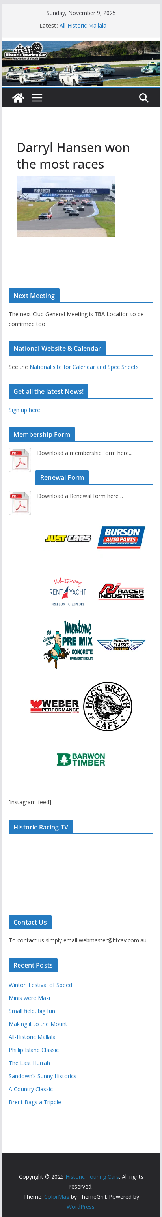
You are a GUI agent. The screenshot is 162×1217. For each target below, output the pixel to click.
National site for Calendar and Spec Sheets (84, 367)
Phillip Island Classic (34, 1050)
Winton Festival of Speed (40, 985)
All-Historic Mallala (83, 25)
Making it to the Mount (38, 1024)
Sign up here (24, 410)
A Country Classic (31, 1089)
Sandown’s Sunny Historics (42, 1076)
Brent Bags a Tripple (35, 1102)
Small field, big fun (32, 1011)
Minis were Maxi (29, 998)
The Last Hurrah (29, 1063)
